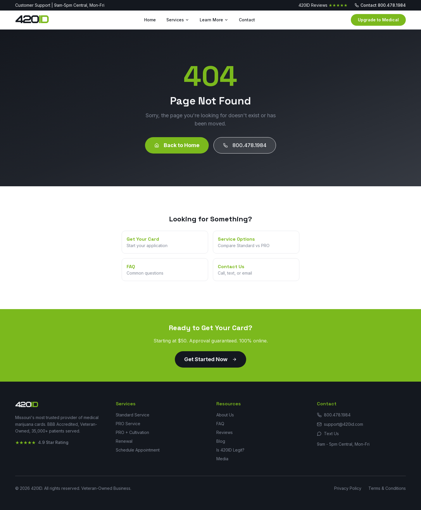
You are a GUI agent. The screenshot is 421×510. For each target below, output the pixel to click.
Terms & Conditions (387, 488)
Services (177, 19)
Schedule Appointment (138, 449)
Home (150, 19)
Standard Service (132, 414)
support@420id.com (340, 424)
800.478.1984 (244, 145)
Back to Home (176, 145)
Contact (247, 19)
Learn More (214, 19)
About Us (225, 414)
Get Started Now (210, 359)
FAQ (220, 423)
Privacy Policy (347, 488)
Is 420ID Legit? (230, 449)
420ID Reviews (323, 5)
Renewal (124, 441)
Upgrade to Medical (378, 19)
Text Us (328, 433)
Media (222, 458)
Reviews (224, 432)
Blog (220, 441)
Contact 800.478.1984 (380, 5)
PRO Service (128, 423)
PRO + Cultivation (132, 432)
